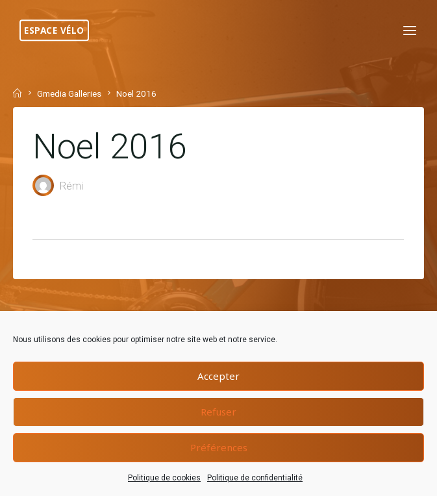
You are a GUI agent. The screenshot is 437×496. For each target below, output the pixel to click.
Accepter (218, 375)
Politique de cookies (164, 477)
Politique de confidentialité (255, 477)
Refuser (218, 411)
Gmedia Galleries (69, 93)
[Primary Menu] (410, 30)
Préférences (218, 447)
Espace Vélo (54, 30)
